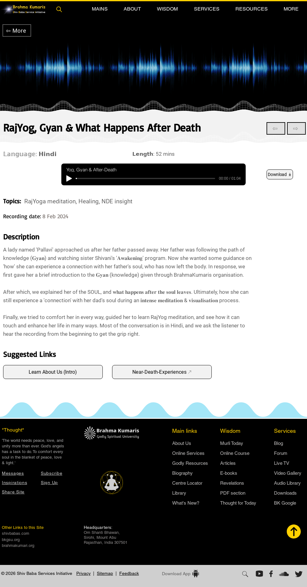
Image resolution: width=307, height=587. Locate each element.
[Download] (280, 174)
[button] (99, 9)
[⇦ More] (16, 30)
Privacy (83, 573)
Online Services (188, 453)
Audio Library (287, 483)
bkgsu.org (11, 539)
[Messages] (18, 473)
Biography (182, 473)
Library (179, 493)
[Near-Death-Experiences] (162, 372)
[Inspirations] (18, 482)
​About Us (181, 443)
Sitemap (105, 573)
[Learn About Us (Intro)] (53, 372)
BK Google (285, 503)
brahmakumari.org (18, 545)
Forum (280, 453)
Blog (278, 443)
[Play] (69, 178)
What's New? (185, 503)
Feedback (129, 573)
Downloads (285, 493)
